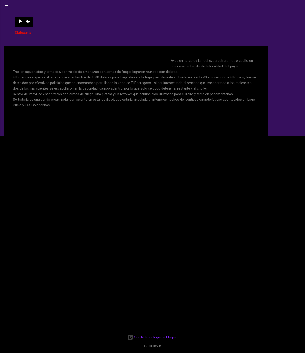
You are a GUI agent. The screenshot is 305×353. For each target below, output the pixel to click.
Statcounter (24, 33)
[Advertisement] (286, 63)
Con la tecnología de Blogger (153, 337)
